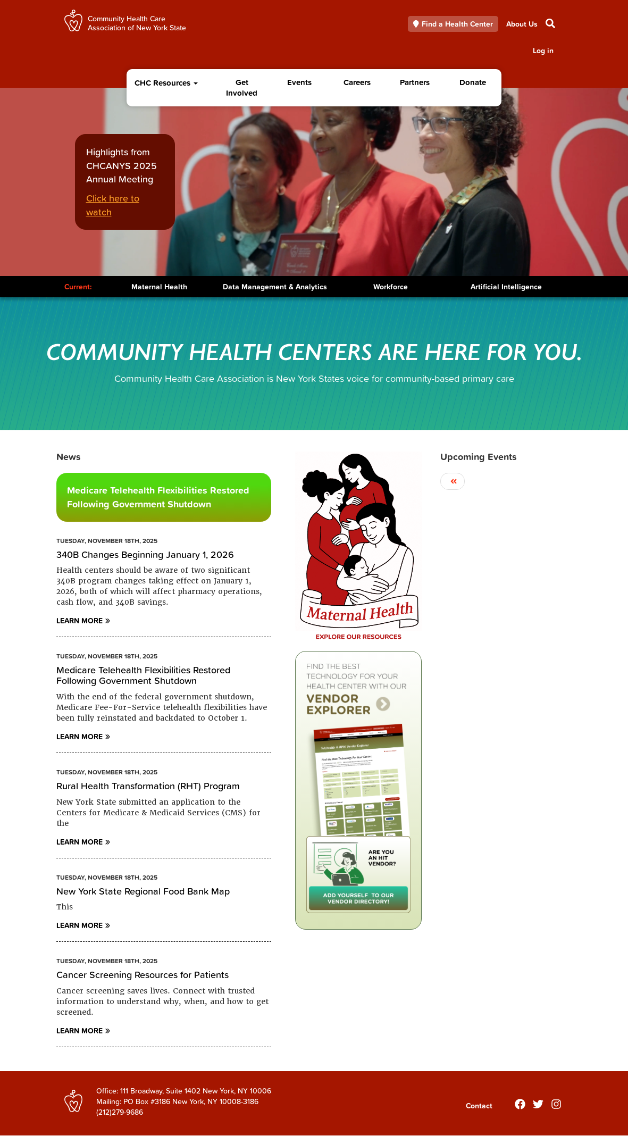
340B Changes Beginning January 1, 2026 (145, 554)
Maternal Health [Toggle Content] (159, 286)
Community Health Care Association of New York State (137, 22)
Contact (479, 1105)
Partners (415, 82)
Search (550, 23)
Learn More (79, 620)
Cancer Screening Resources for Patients (142, 974)
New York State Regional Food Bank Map (143, 891)
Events (299, 82)
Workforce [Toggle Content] (390, 286)
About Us (522, 24)
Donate (472, 82)
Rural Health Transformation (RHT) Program (148, 786)
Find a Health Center (453, 24)
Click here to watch (112, 205)
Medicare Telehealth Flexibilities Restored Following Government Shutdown (158, 497)
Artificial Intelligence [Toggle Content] (506, 286)
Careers (357, 82)
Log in (543, 50)
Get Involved (241, 87)
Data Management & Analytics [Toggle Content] (275, 286)
